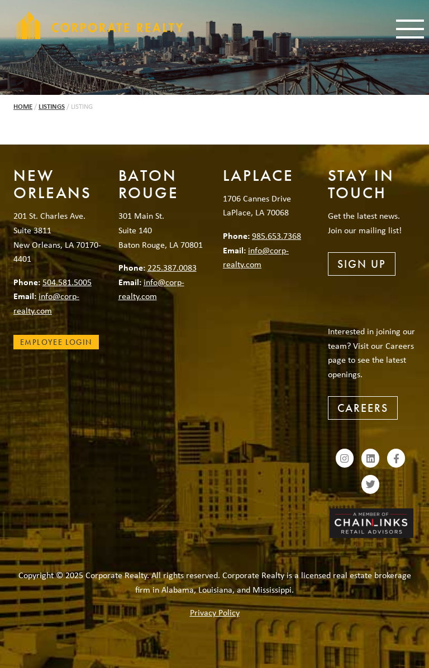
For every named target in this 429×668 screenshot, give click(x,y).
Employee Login (56, 342)
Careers (362, 408)
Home (22, 106)
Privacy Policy (215, 612)
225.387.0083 (172, 267)
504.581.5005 (67, 282)
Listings (52, 106)
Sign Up (361, 264)
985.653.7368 (276, 235)
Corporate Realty (100, 25)
